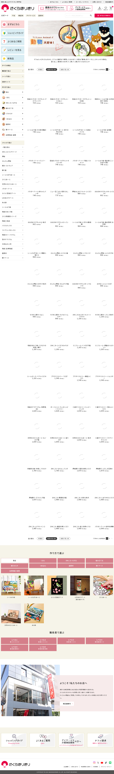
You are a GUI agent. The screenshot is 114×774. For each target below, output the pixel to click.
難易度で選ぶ (6, 71)
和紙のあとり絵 (7, 212)
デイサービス (30, 15)
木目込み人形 (7, 244)
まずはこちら (54, 2)
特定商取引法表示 (86, 766)
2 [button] (109, 69)
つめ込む (7, 118)
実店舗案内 (109, 2)
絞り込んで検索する (103, 15)
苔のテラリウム (7, 239)
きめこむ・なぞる (9, 102)
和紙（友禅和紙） (7, 248)
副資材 (40, 15)
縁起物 (20, 15)
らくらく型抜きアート (9, 193)
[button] (112, 69)
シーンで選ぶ (6, 76)
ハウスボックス (7, 225)
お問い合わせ (97, 2)
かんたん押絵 (6, 161)
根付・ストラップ (7, 165)
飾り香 (4, 170)
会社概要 (66, 766)
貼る (5, 92)
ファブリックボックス (9, 230)
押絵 (3, 156)
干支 (13, 15)
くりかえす (7, 113)
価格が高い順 (65, 69)
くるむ (6, 97)
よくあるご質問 (67, 2)
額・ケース (7, 129)
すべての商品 (6, 65)
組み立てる (7, 108)
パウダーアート (7, 189)
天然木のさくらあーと (9, 184)
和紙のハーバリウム (8, 235)
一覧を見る (6, 147)
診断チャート (6, 82)
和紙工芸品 (6, 221)
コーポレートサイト (82, 2)
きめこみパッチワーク (9, 152)
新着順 (40, 69)
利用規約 (95, 766)
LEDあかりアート (7, 198)
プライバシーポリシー (106, 766)
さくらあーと (6, 179)
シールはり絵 (6, 207)
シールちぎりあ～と (8, 175)
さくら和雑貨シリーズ (9, 216)
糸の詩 (4, 202)
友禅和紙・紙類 (9, 134)
